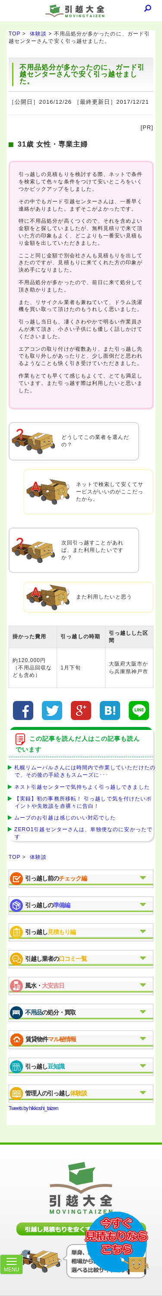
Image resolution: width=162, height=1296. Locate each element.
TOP (14, 34)
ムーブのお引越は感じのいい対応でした (63, 818)
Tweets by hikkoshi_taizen (33, 1108)
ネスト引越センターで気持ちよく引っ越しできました (80, 787)
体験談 (38, 34)
